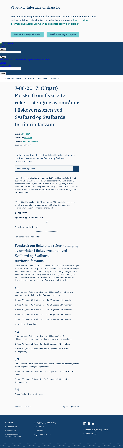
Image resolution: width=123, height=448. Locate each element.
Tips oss (39, 431)
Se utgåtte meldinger (30, 141)
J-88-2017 (55, 78)
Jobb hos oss (12, 427)
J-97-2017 (28, 138)
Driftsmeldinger (91, 434)
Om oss (10, 423)
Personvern (11, 431)
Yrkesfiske (29, 78)
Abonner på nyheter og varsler (96, 430)
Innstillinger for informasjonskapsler (13, 436)
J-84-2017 (26, 134)
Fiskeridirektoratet (13, 78)
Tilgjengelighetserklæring (46, 423)
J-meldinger (42, 78)
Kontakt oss (40, 427)
